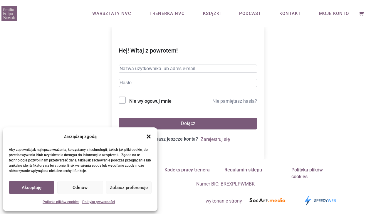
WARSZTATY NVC (111, 13)
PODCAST (250, 13)
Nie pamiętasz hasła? (234, 101)
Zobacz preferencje (129, 187)
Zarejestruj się (215, 139)
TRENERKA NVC (167, 13)
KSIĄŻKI (212, 13)
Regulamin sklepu (243, 170)
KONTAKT (290, 13)
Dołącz (188, 123)
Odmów (80, 187)
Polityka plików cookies (61, 202)
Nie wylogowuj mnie (150, 101)
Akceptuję (31, 187)
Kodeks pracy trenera (187, 170)
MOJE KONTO (334, 13)
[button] (149, 136)
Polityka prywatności (98, 202)
